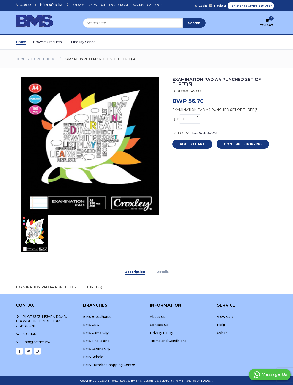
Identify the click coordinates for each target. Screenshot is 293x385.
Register (217, 5)
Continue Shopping (243, 144)
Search (194, 23)
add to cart (189, 144)
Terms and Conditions (168, 341)
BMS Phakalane (96, 341)
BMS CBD (91, 325)
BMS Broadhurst (97, 317)
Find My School (83, 42)
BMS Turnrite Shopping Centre (109, 365)
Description (135, 272)
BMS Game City (96, 333)
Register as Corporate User (250, 5)
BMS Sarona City (96, 349)
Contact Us (159, 325)
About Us (157, 317)
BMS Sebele (93, 357)
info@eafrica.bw (48, 4)
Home (21, 42)
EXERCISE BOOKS (43, 59)
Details (162, 272)
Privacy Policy (161, 333)
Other (222, 333)
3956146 (23, 4)
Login (201, 5)
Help (221, 325)
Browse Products (48, 42)
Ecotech (206, 380)
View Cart (225, 317)
